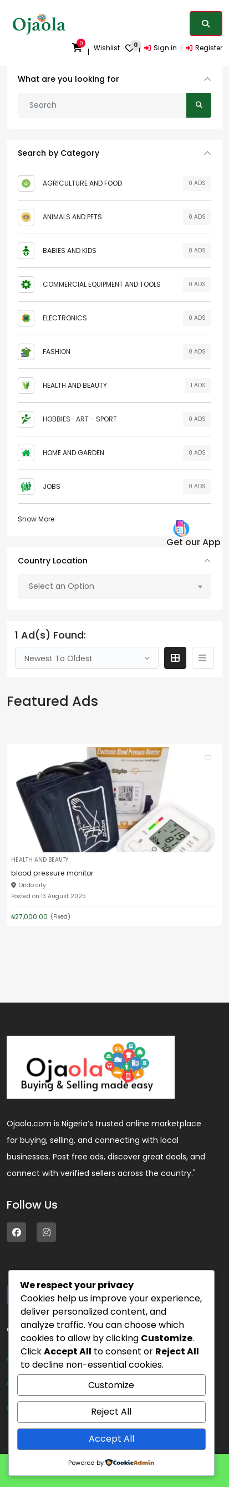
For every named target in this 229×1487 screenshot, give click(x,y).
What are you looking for (68, 79)
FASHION (56, 351)
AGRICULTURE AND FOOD (82, 183)
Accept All (111, 1438)
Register (204, 47)
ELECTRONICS (65, 318)
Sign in (160, 47)
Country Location (53, 560)
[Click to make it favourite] (208, 757)
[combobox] (114, 586)
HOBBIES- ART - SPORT (80, 419)
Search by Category (58, 153)
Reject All (111, 1411)
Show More (36, 519)
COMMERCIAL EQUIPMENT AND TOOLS (102, 284)
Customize (111, 1385)
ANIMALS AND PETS (72, 217)
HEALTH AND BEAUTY (75, 385)
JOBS (51, 486)
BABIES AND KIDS (69, 250)
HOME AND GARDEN (73, 452)
